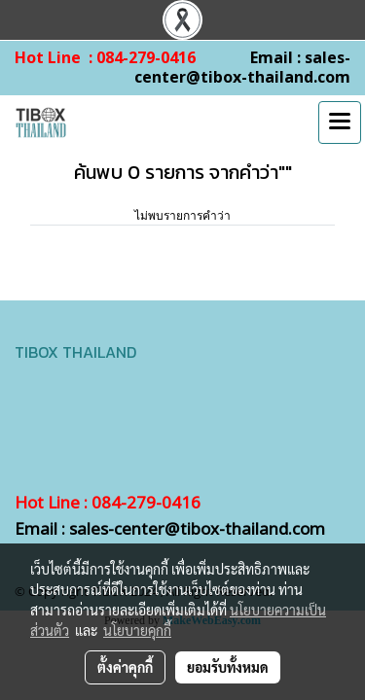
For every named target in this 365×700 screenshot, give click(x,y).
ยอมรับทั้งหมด (228, 667)
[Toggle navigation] (339, 122)
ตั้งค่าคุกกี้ (125, 667)
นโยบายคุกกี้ (137, 630)
